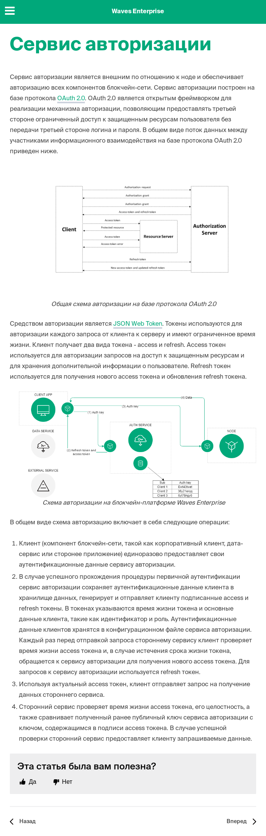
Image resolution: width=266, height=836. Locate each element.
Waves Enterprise (138, 12)
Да (32, 782)
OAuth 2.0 (71, 99)
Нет (67, 782)
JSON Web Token (137, 324)
